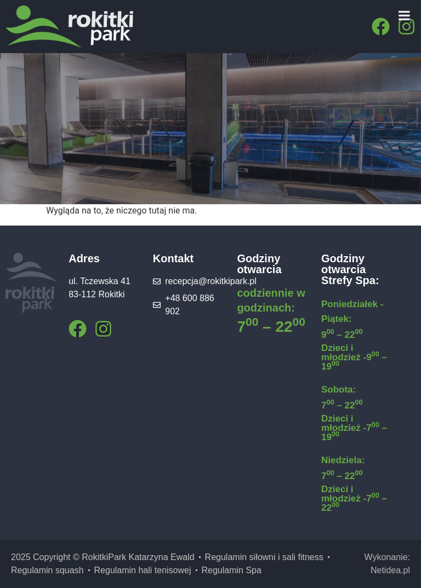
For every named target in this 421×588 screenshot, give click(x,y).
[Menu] (404, 15)
